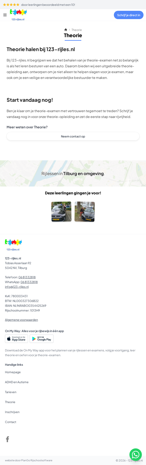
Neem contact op (73, 136)
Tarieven (10, 392)
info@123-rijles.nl (17, 286)
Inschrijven (12, 412)
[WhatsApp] (135, 454)
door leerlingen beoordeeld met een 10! (39, 4)
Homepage (13, 372)
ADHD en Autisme (17, 382)
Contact (10, 422)
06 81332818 (27, 277)
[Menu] (5, 15)
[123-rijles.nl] (23, 15)
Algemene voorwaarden (21, 319)
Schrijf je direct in (128, 15)
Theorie (10, 402)
